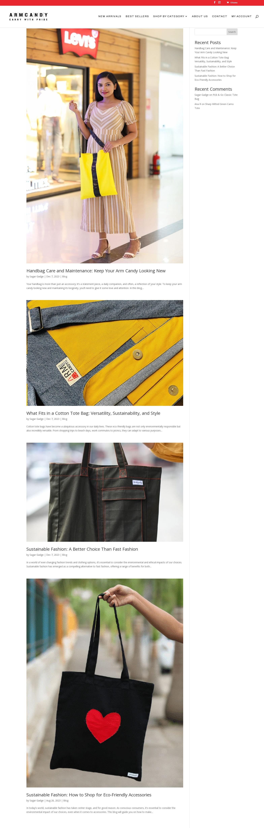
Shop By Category (168, 16)
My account (242, 16)
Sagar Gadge (37, 276)
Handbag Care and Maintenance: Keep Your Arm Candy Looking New (96, 271)
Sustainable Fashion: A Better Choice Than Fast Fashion (82, 549)
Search (232, 31)
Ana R (198, 104)
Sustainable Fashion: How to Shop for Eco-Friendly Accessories (88, 795)
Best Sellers (137, 16)
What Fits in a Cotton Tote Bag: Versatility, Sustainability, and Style (93, 413)
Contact (219, 16)
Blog (64, 276)
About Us (200, 16)
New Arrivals (109, 16)
